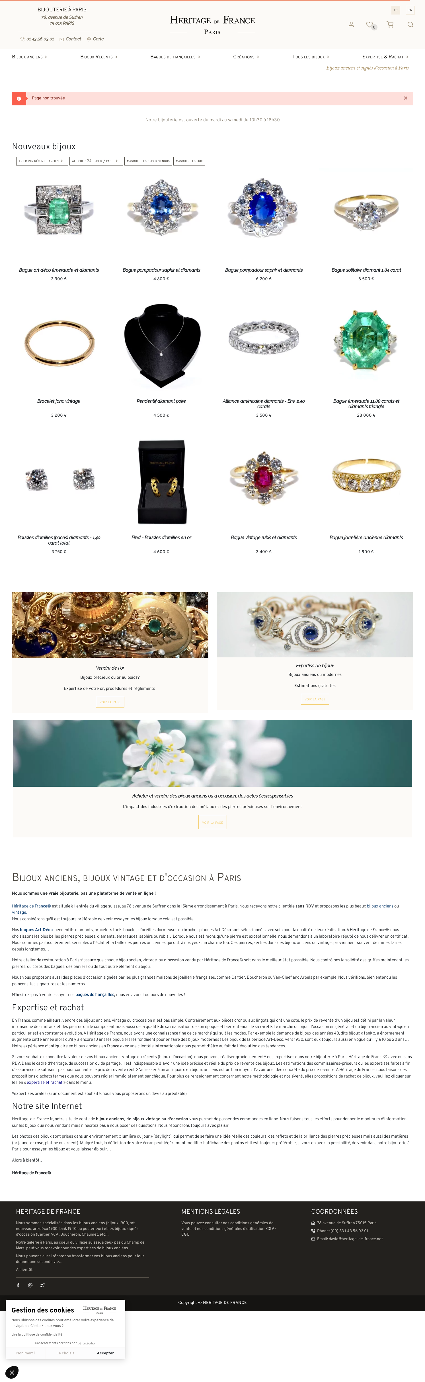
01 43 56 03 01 (37, 39)
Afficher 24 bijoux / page (96, 161)
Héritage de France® (31, 906)
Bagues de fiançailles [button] (176, 57)
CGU (185, 1234)
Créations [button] (247, 57)
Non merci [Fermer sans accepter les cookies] (25, 1353)
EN (410, 10)
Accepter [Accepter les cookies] (105, 1353)
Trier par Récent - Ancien (42, 161)
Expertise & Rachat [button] (386, 57)
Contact (70, 39)
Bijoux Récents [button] (100, 57)
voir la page (110, 702)
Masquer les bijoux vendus (148, 161)
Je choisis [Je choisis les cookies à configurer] (66, 1353)
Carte (95, 39)
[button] (12, 1372)
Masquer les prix (189, 161)
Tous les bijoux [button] (312, 57)
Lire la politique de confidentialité (36, 1334)
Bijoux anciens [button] (31, 57)
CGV (270, 1228)
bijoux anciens (380, 906)
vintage (19, 912)
